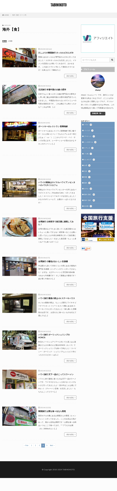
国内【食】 (90, 199)
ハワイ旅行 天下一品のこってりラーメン (56, 385)
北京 (87, 174)
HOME (6, 15)
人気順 (11, 41)
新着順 (4, 41)
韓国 (87, 180)
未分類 (88, 211)
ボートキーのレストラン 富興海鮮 (55, 129)
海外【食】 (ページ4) (19, 15)
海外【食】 (90, 205)
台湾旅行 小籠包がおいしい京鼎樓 (55, 266)
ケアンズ (89, 150)
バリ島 (88, 156)
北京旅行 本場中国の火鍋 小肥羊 (54, 92)
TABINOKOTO (59, 5)
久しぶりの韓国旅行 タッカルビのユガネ (56, 54)
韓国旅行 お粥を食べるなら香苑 (54, 424)
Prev (26, 458)
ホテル (88, 193)
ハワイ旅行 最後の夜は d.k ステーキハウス (56, 305)
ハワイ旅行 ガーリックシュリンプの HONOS (56, 345)
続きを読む (70, 79)
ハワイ (88, 125)
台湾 (87, 168)
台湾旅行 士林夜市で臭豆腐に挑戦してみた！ (56, 228)
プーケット (90, 137)
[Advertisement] (39, 168)
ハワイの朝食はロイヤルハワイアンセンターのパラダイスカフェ (56, 188)
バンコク (89, 131)
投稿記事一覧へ (97, 113)
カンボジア (90, 162)
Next (51, 458)
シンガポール (91, 143)
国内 (87, 187)
